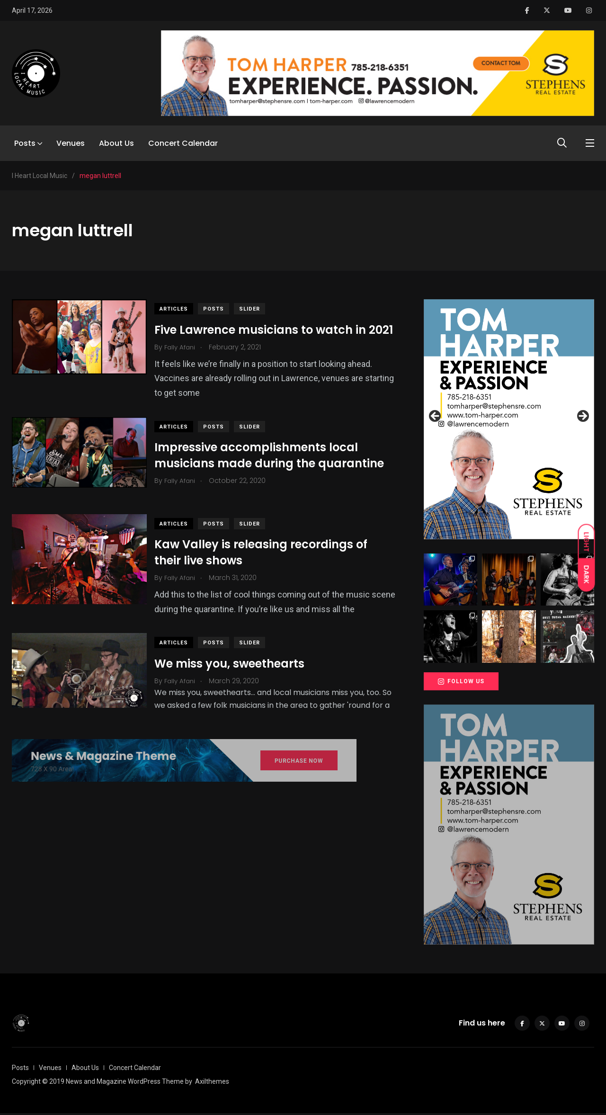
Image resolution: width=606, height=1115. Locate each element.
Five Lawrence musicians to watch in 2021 (267, 337)
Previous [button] (435, 417)
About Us (116, 143)
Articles (180, 309)
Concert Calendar (183, 143)
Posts (25, 143)
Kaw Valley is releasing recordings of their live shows (267, 561)
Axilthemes (212, 1083)
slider (256, 309)
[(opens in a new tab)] (79, 468)
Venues (70, 143)
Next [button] (582, 417)
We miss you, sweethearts (236, 672)
